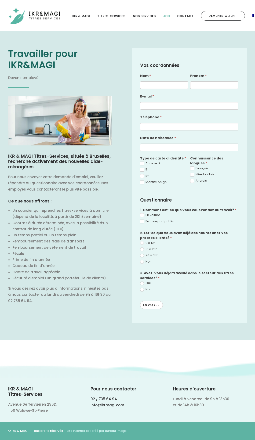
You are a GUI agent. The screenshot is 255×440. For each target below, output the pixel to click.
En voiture (150, 215)
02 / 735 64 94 (104, 399)
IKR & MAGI (81, 16)
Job (166, 16)
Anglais (198, 181)
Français (199, 168)
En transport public (157, 222)
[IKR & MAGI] (34, 15)
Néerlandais (202, 175)
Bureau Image (116, 431)
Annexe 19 (150, 164)
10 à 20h (148, 249)
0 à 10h (148, 243)
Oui (145, 283)
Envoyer (151, 305)
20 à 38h (149, 255)
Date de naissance (158, 138)
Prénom (198, 75)
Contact (185, 16)
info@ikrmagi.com (107, 405)
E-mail (147, 96)
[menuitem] (82, 16)
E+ (144, 176)
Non (146, 262)
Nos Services (144, 16)
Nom (145, 75)
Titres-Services (111, 16)
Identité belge (153, 182)
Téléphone (151, 117)
